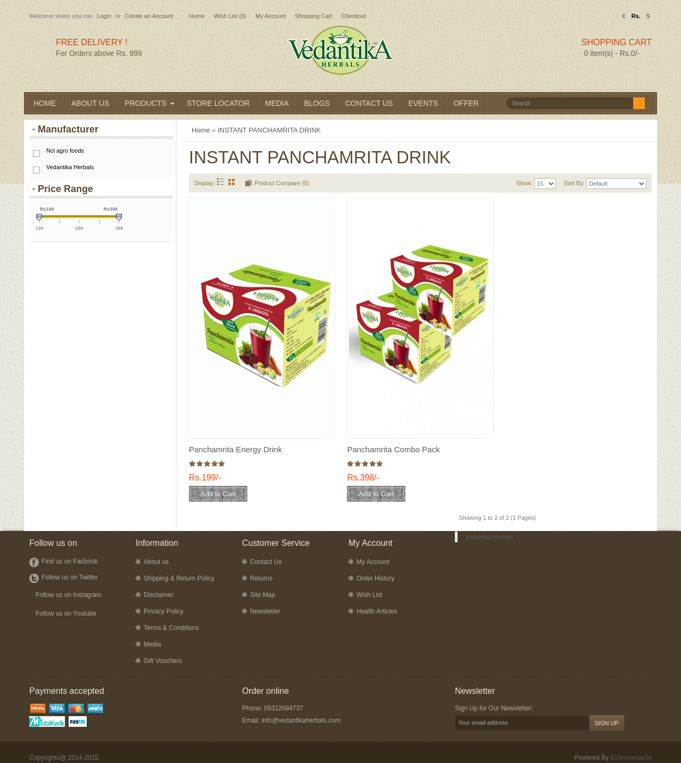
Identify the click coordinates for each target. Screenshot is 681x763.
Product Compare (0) (281, 183)
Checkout (353, 16)
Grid (231, 181)
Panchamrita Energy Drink (235, 449)
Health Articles (376, 611)
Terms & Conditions (171, 628)
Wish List (369, 595)
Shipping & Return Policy (179, 578)
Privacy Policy (164, 611)
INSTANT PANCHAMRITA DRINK (269, 130)
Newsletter (265, 611)
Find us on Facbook (69, 561)
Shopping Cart (313, 16)
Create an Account (149, 16)
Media (152, 644)
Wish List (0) (230, 16)
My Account (270, 16)
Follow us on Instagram (69, 595)
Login (104, 16)
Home (196, 16)
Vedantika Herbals (70, 167)
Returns (261, 578)
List (220, 181)
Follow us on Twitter (69, 577)
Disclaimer (158, 595)
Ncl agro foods (65, 150)
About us (156, 562)
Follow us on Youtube (66, 613)
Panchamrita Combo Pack (393, 449)
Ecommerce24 (631, 757)
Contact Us (265, 562)
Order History (375, 578)
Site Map (262, 595)
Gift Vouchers (163, 661)
